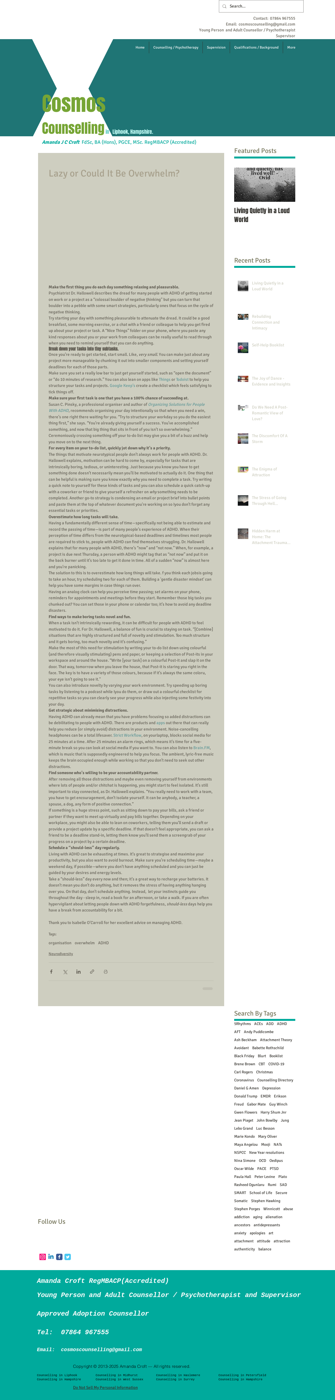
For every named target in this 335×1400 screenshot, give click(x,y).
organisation (60, 942)
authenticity (244, 1249)
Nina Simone (245, 1160)
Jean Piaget (243, 1120)
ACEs (258, 1023)
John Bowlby (267, 1120)
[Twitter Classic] (67, 1257)
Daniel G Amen (246, 1088)
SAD (283, 1184)
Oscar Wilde (244, 1168)
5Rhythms (242, 1023)
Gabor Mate (256, 1104)
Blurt (262, 1056)
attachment (244, 1241)
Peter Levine (264, 1176)
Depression (271, 1088)
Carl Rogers (243, 1072)
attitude (263, 1241)
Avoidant (241, 1048)
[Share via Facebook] (51, 971)
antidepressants (267, 1225)
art (271, 1233)
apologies (257, 1233)
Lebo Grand (243, 1128)
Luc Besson (265, 1128)
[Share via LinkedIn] (78, 971)
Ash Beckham (245, 1040)
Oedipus (276, 1160)
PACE (261, 1168)
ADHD (103, 942)
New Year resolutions (266, 1152)
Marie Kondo (244, 1136)
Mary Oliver (267, 1136)
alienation (274, 1217)
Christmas (264, 1072)
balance (264, 1249)
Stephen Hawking (265, 1200)
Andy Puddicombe (259, 1031)
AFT (237, 1031)
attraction (282, 1241)
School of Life (260, 1192)
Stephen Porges (247, 1209)
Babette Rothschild (268, 1048)
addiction (242, 1217)
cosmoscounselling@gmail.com (267, 24)
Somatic (241, 1200)
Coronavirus (244, 1080)
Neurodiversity (61, 953)
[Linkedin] (51, 1257)
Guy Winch (278, 1104)
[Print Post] (105, 971)
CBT (262, 1064)
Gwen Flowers (245, 1112)
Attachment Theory (276, 1040)
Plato (282, 1176)
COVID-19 (276, 1064)
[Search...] (261, 6)
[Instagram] (42, 1257)
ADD (270, 1023)
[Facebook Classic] (59, 1257)
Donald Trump (245, 1096)
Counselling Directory (275, 1080)
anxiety (240, 1233)
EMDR (266, 1096)
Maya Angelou (246, 1144)
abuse (288, 1209)
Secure (281, 1192)
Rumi (272, 1184)
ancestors (242, 1225)
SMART (240, 1192)
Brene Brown (244, 1064)
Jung (285, 1120)
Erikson (280, 1096)
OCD (262, 1160)
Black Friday (244, 1056)
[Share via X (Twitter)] (65, 971)
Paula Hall (242, 1176)
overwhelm (85, 942)
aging (257, 1217)
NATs (278, 1144)
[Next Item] (286, 184)
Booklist (276, 1056)
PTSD (274, 1168)
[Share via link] (92, 971)
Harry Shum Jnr (273, 1112)
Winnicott (271, 1209)
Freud (239, 1104)
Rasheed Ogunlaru (249, 1184)
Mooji (265, 1144)
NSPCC (240, 1152)
